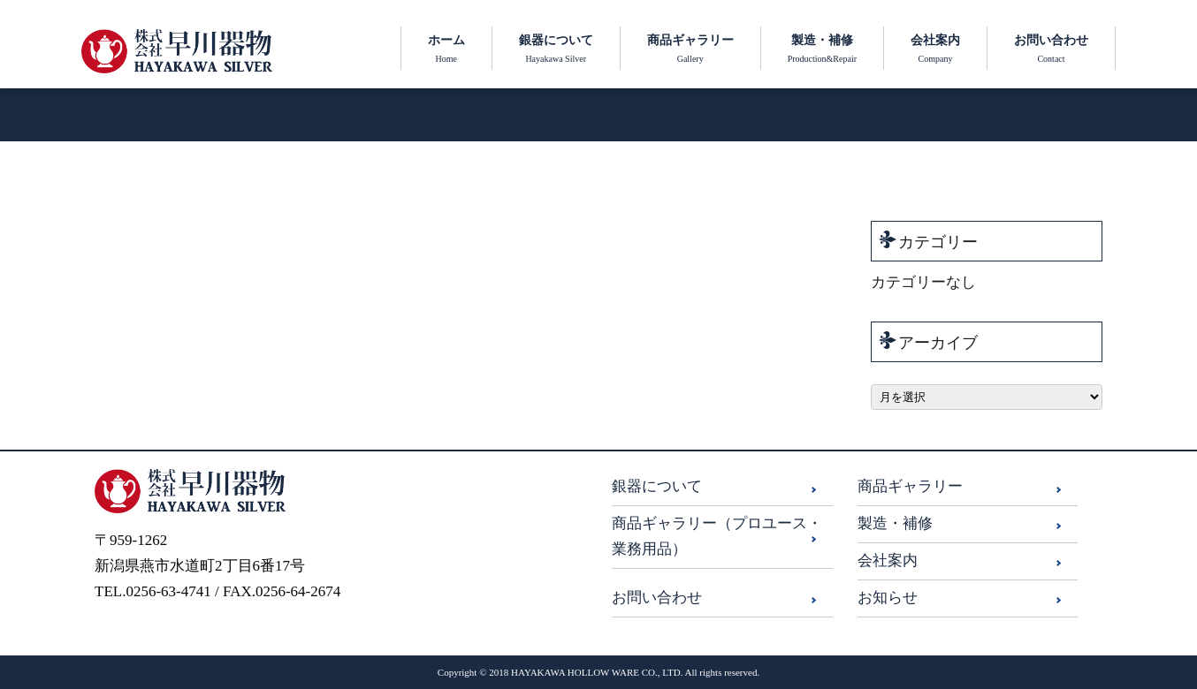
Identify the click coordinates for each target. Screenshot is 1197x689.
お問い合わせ (657, 597)
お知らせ (888, 597)
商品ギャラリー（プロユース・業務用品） (717, 536)
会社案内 (888, 560)
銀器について (657, 486)
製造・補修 (895, 523)
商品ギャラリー (910, 486)
